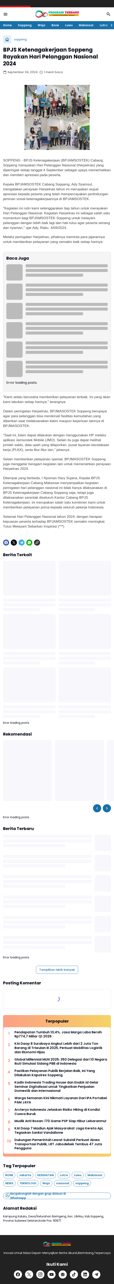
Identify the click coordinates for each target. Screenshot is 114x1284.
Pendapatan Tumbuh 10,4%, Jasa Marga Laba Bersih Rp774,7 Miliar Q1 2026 (58, 1034)
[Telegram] (22, 543)
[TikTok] (74, 1274)
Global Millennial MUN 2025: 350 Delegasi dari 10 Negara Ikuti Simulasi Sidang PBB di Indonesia (60, 1062)
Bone (55, 25)
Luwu (69, 25)
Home (7, 25)
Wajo (41, 25)
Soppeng (25, 25)
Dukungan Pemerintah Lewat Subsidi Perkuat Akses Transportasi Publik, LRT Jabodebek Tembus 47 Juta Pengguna (58, 1144)
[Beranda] (7, 39)
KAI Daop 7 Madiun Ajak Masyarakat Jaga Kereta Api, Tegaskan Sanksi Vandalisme (58, 1130)
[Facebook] (6, 543)
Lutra (104, 25)
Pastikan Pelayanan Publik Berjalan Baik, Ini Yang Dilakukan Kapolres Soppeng (54, 1073)
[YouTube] (51, 1274)
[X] (14, 543)
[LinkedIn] (85, 1274)
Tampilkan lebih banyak (57, 970)
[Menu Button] (5, 14)
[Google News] (63, 1274)
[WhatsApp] (29, 543)
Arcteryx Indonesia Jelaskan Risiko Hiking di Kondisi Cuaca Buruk (57, 1112)
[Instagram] (40, 1274)
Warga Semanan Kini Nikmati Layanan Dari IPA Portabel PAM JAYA (60, 1100)
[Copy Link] (37, 543)
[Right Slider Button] (110, 25)
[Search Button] (108, 14)
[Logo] (57, 1244)
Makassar (86, 25)
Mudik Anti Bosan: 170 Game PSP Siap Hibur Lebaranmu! (60, 1121)
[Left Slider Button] (97, 808)
